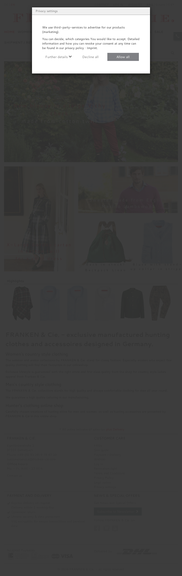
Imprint (92, 48)
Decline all (90, 57)
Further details (58, 57)
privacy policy (74, 48)
